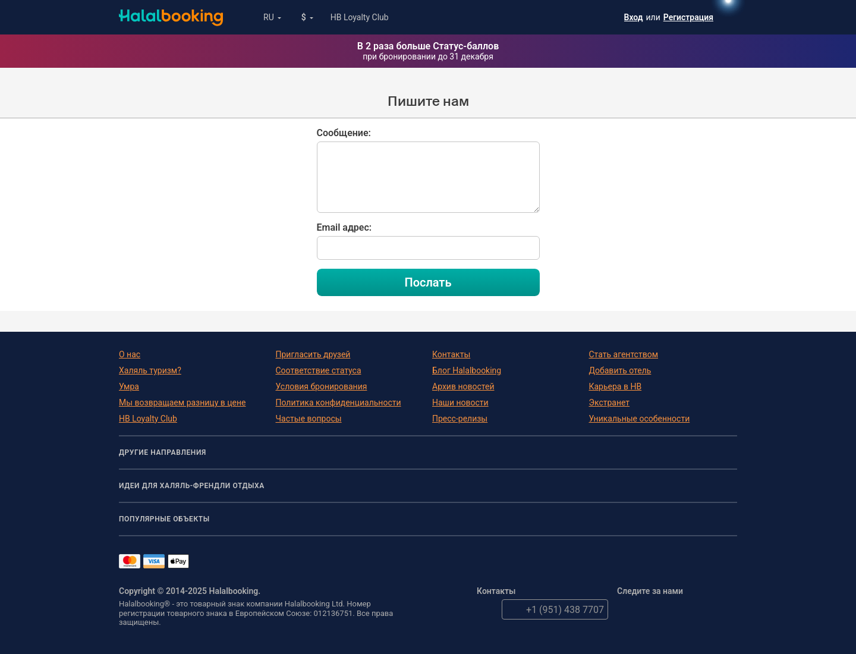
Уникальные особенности (639, 418)
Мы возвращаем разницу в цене (182, 402)
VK (727, 609)
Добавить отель (620, 370)
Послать (427, 282)
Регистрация (688, 17)
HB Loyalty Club (360, 17)
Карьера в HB (615, 386)
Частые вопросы (309, 418)
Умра (129, 386)
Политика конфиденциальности (338, 402)
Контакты (451, 354)
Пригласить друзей (313, 354)
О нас (129, 354)
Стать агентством (624, 354)
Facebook (652, 609)
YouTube (677, 609)
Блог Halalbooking (466, 370)
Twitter (627, 609)
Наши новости (460, 402)
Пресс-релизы (459, 418)
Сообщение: (344, 133)
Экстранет (609, 402)
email (487, 609)
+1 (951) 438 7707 (553, 609)
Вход (633, 17)
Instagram (702, 609)
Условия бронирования (321, 386)
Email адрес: (344, 227)
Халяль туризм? (150, 370)
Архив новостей (463, 386)
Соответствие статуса (318, 370)
